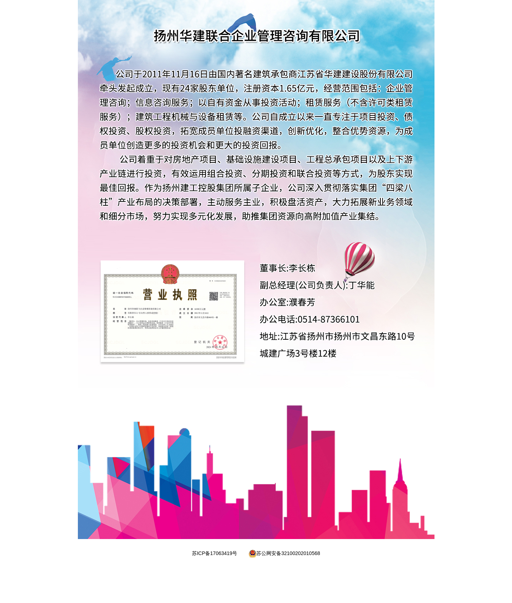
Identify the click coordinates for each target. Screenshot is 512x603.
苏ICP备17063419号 (215, 553)
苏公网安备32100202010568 (288, 553)
